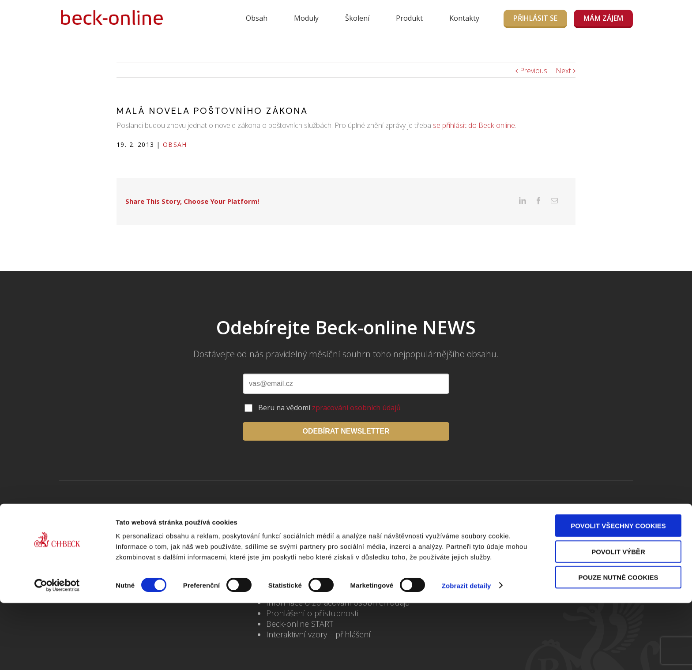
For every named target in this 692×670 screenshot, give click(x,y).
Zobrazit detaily (466, 652)
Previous (533, 70)
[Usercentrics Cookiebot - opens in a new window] (57, 652)
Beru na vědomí (329, 392)
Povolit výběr (618, 618)
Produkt (409, 18)
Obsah (256, 18)
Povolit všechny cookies (618, 592)
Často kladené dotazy (304, 565)
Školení (357, 18)
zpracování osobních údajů (356, 392)
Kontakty (464, 18)
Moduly (306, 18)
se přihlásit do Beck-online (474, 125)
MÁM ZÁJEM (603, 18)
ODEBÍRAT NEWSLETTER (345, 415)
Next (563, 70)
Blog (274, 555)
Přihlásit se (535, 18)
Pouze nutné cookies (618, 644)
